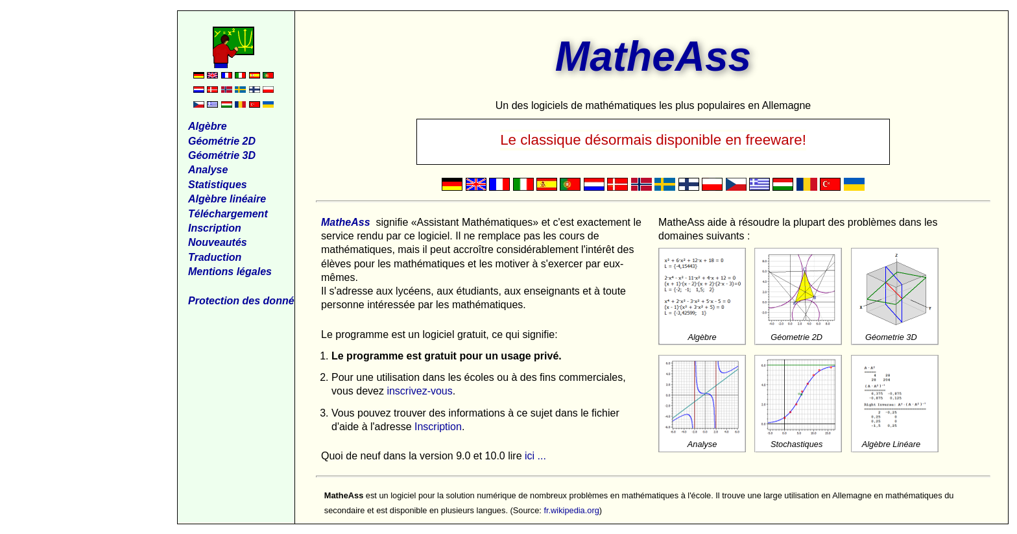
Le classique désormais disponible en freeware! (653, 140)
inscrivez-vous (419, 390)
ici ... (535, 455)
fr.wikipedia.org (571, 510)
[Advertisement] (91, 205)
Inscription (438, 426)
